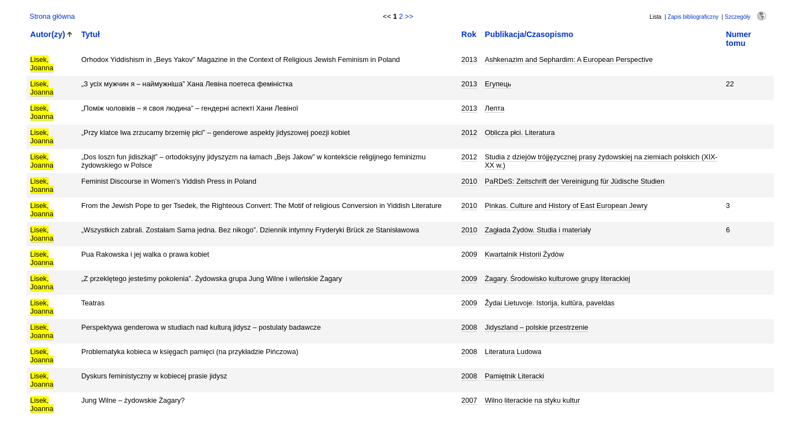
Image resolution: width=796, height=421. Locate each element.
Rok (469, 34)
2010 (469, 181)
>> (409, 16)
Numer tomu (738, 39)
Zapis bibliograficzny (693, 17)
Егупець (498, 84)
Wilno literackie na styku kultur (532, 400)
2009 (469, 254)
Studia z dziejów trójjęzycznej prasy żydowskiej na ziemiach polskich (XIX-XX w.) (601, 161)
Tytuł (90, 34)
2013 (469, 59)
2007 (469, 400)
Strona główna (52, 16)
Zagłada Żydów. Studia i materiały (538, 230)
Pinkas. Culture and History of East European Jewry (566, 205)
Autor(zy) (47, 34)
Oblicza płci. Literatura (520, 132)
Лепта (494, 108)
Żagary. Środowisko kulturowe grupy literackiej (557, 278)
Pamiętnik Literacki (514, 376)
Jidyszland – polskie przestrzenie (536, 327)
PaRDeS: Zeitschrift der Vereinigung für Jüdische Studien (574, 181)
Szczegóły (737, 17)
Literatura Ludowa (513, 351)
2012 (469, 132)
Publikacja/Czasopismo (529, 34)
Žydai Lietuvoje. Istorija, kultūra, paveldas (550, 303)
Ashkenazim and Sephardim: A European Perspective (569, 59)
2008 (469, 327)
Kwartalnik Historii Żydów (524, 254)
